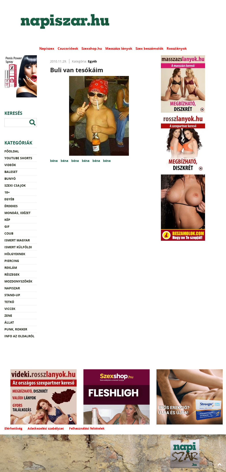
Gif (6, 226)
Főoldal (11, 151)
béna (54, 161)
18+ (7, 192)
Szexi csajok (15, 185)
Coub (8, 233)
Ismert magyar (17, 240)
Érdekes (11, 206)
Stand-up (12, 295)
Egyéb (9, 199)
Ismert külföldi (18, 247)
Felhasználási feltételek (87, 428)
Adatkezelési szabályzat (46, 428)
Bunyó (10, 178)
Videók (10, 165)
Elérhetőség (13, 428)
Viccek (9, 309)
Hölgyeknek (14, 254)
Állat (9, 322)
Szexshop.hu (91, 48)
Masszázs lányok (118, 48)
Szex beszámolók (149, 48)
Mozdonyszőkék (18, 281)
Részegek (11, 274)
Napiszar (12, 288)
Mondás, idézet (17, 213)
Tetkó (9, 302)
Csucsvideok (68, 48)
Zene (8, 315)
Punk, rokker (15, 329)
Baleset (10, 172)
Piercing (11, 261)
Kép (7, 220)
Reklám (10, 267)
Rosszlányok (177, 48)
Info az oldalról (19, 336)
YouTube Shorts (18, 158)
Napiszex (46, 48)
